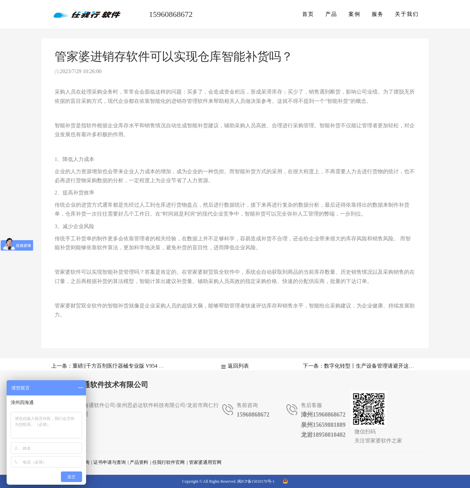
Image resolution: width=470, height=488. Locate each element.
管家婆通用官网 (205, 462)
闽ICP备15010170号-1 (256, 481)
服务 (378, 14)
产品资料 (139, 462)
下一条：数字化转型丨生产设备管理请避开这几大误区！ (369, 366)
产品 (331, 14)
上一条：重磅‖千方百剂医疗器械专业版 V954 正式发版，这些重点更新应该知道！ (147, 366)
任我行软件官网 (168, 462)
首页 (308, 14)
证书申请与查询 (109, 462)
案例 (354, 14)
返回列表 (238, 366)
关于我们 (407, 14)
